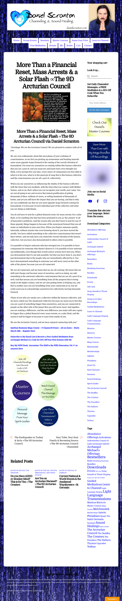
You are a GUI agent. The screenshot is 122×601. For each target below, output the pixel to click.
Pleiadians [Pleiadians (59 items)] (93, 516)
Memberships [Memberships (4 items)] (92, 513)
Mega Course (93, 342)
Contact (88, 45)
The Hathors (92, 407)
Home (16, 40)
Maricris (91, 333)
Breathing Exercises (96, 268)
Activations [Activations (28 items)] (105, 437)
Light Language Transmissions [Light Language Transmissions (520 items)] (99, 495)
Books (70, 45)
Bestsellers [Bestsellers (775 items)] (96, 457)
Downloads (92, 278)
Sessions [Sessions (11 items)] (91, 523)
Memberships (93, 351)
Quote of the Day (17, 470)
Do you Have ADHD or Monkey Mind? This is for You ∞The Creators (21, 480)
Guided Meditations (95, 307)
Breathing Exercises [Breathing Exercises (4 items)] (101, 461)
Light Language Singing (97, 316)
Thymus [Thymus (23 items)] (91, 543)
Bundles (90, 273)
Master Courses (60, 40)
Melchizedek (92, 347)
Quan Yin (91, 365)
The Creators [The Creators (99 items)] (95, 536)
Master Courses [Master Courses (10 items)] (94, 506)
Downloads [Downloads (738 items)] (96, 467)
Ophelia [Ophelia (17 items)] (102, 512)
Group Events (30, 40)
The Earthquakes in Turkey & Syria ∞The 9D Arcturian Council (29, 440)
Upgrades (91, 416)
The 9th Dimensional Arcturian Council (46, 473)
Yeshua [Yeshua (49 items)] (91, 546)
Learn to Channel (100, 40)
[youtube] (90, 201)
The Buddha (92, 393)
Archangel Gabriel (95, 247)
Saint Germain (93, 370)
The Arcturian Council (97, 388)
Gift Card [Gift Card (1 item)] (98, 471)
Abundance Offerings (96, 230)
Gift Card (91, 287)
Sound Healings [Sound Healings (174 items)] (96, 524)
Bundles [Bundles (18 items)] (91, 464)
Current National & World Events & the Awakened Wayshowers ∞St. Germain (70, 482)
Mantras (90, 328)
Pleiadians (91, 361)
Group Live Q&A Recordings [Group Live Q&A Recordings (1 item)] (96, 478)
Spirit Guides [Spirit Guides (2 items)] (104, 526)
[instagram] (105, 201)
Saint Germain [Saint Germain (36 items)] (95, 519)
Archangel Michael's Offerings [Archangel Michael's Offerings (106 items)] (94, 450)
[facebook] (98, 201)
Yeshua (90, 420)
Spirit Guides (93, 384)
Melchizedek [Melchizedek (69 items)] (101, 509)
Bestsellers (92, 259)
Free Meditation (38, 45)
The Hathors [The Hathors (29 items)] (104, 540)
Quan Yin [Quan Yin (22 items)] (105, 516)
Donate (52, 45)
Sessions (44, 40)
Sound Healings (94, 379)
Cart (78, 45)
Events (90, 282)
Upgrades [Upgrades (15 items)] (101, 543)
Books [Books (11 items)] (90, 461)
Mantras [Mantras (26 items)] (91, 502)
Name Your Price (80, 40)
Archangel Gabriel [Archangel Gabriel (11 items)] (100, 444)
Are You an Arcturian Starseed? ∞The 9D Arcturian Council (46, 482)
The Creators (92, 397)
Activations (92, 234)
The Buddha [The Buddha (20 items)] (104, 533)
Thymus (91, 411)
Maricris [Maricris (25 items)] (101, 502)
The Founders (93, 402)
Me (61, 45)
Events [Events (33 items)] (91, 471)
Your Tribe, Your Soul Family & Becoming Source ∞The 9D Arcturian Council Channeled (64, 442)
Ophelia (90, 356)
